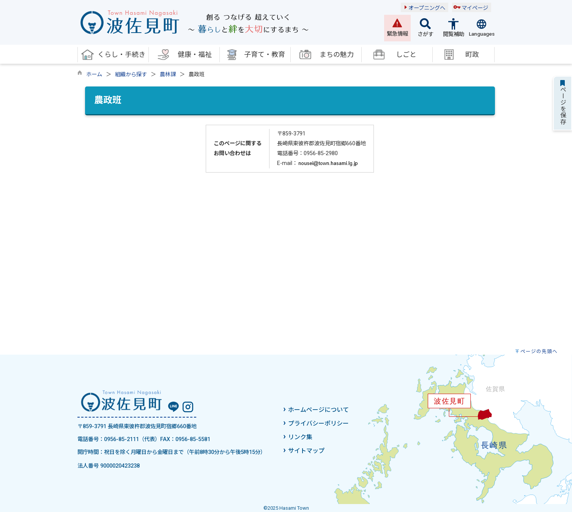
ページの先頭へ (539, 351)
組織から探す (131, 74)
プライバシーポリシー (318, 423)
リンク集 (300, 437)
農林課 (168, 74)
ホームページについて (318, 409)
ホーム (94, 74)
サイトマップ (306, 450)
